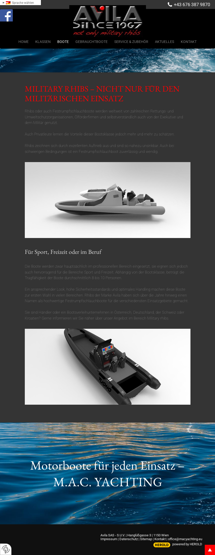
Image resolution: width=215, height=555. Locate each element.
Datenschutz (128, 539)
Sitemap (146, 539)
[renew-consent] (6, 549)
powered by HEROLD (187, 544)
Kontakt (160, 539)
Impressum (108, 539)
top (210, 550)
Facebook (11, 14)
